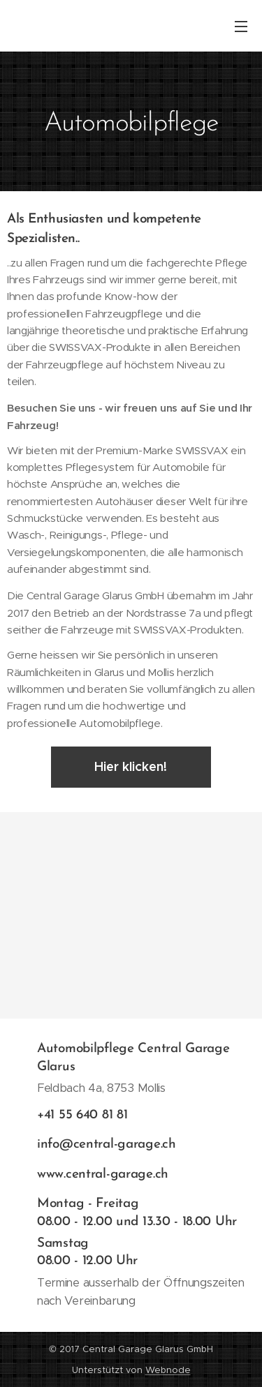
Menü (241, 26)
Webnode (168, 1370)
